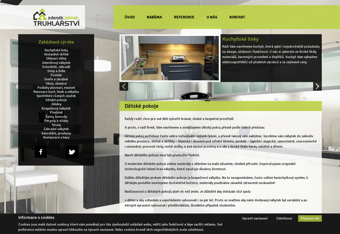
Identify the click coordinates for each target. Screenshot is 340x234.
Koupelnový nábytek (56, 108)
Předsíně (56, 113)
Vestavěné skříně (56, 54)
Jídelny (56, 104)
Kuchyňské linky (56, 50)
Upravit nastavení (255, 218)
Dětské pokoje (56, 100)
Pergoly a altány (56, 121)
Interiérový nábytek (56, 63)
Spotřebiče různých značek (56, 96)
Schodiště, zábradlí (56, 67)
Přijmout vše (310, 218)
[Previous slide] (123, 86)
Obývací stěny (56, 58)
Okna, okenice (56, 83)
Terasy (56, 125)
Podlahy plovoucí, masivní (56, 88)
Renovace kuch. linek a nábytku (56, 92)
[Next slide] (317, 86)
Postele (56, 75)
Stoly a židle (56, 71)
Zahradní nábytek (56, 129)
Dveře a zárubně (56, 79)
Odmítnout (284, 218)
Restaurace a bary (56, 138)
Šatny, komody (56, 117)
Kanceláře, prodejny (56, 133)
